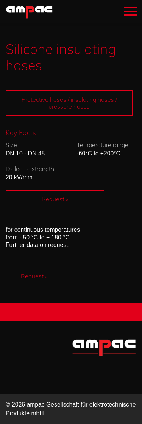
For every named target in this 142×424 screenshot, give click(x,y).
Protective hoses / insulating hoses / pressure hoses (69, 103)
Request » (55, 199)
